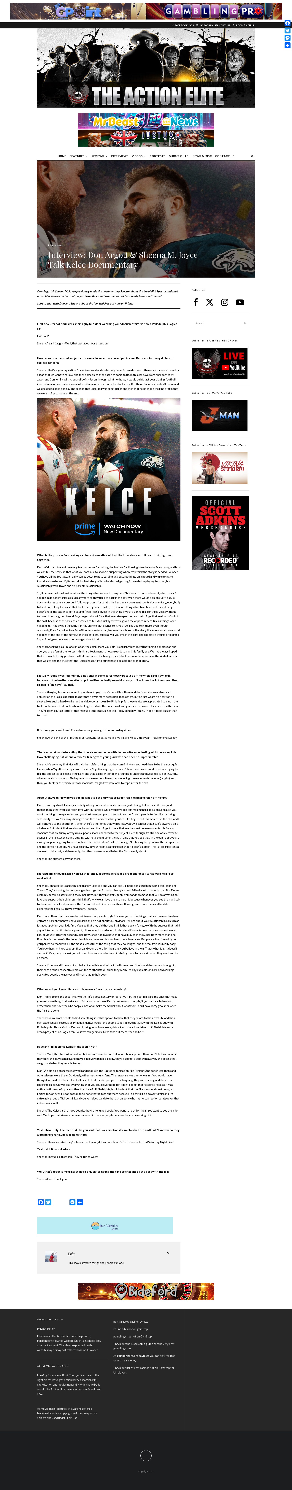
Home (62, 156)
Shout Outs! (179, 156)
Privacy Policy (46, 1328)
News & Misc (202, 156)
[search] (245, 323)
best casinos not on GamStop (152, 1367)
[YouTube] (222, 25)
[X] (191, 25)
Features (77, 156)
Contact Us (224, 156)
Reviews (97, 156)
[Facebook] (179, 25)
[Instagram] (204, 25)
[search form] (216, 323)
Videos (137, 156)
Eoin (72, 1253)
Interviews (119, 156)
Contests (158, 156)
